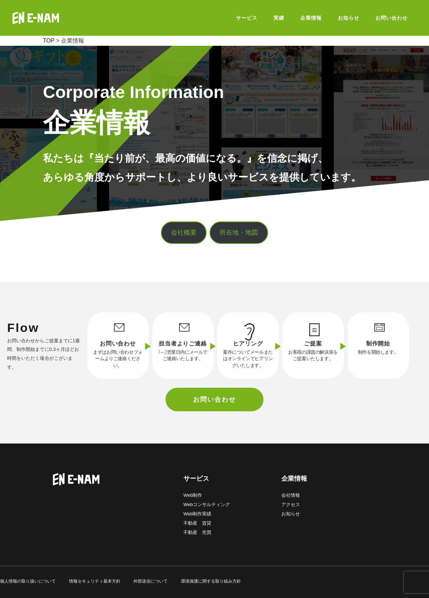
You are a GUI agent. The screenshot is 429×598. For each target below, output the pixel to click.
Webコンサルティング (206, 504)
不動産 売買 (197, 532)
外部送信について (150, 581)
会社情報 (290, 495)
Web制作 (192, 495)
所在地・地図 (239, 232)
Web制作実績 (197, 513)
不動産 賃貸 (197, 523)
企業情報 (294, 478)
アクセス (290, 504)
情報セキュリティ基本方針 (94, 581)
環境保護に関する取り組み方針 (211, 581)
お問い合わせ (214, 399)
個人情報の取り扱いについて (28, 581)
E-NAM (54, 18)
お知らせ (290, 513)
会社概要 (184, 232)
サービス (196, 478)
